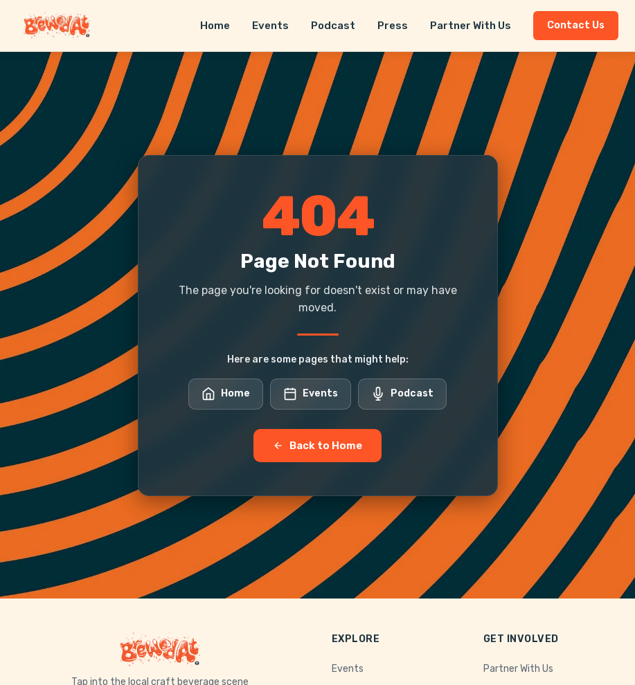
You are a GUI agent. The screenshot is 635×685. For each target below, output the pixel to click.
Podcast (333, 25)
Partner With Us (470, 25)
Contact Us (576, 25)
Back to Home (317, 445)
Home (215, 25)
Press (392, 25)
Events (270, 25)
